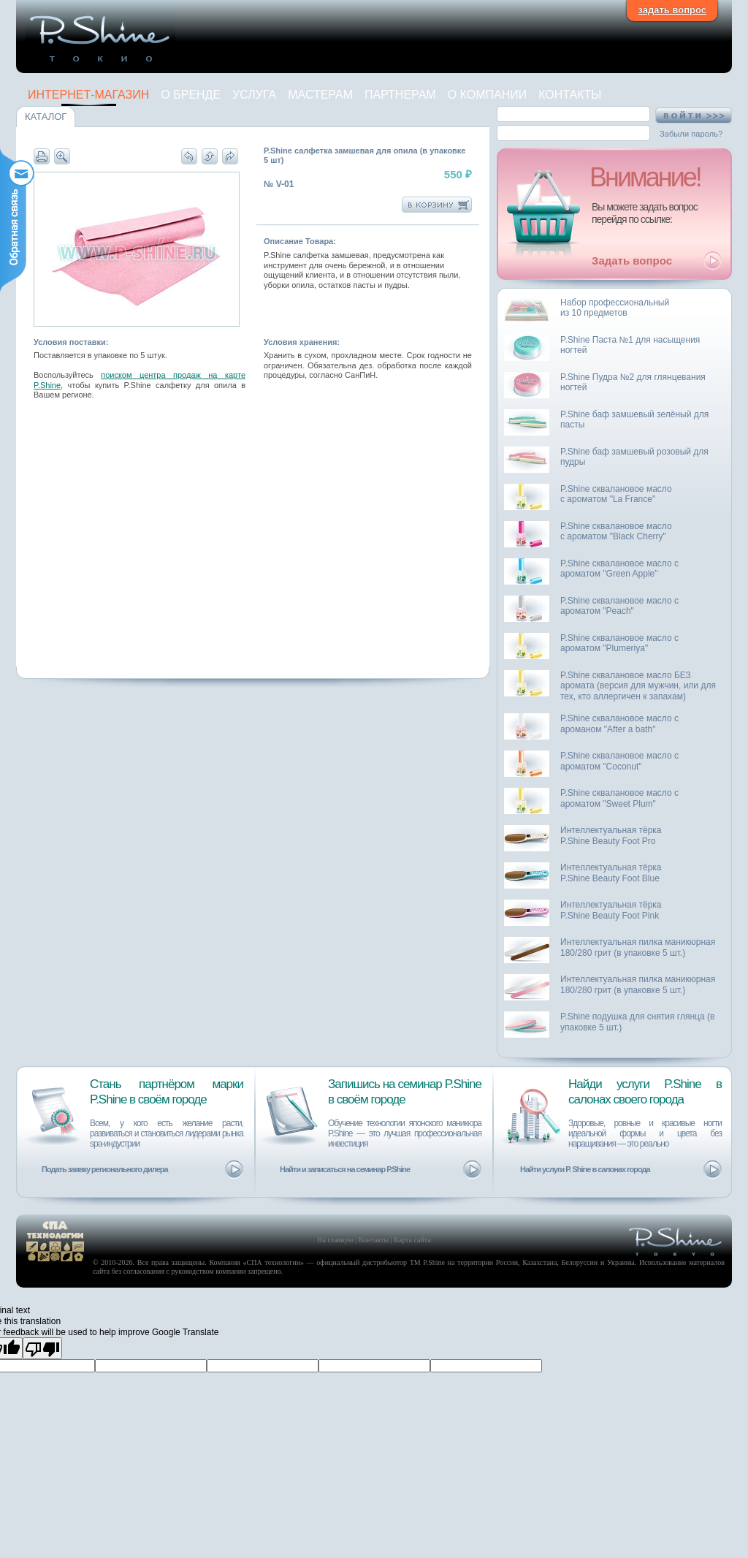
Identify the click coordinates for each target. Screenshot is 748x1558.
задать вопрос (672, 9)
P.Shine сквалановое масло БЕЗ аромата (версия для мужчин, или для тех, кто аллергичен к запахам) (638, 686)
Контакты (569, 94)
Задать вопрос (632, 260)
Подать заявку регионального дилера (105, 1169)
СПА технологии (273, 1262)
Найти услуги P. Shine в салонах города (585, 1169)
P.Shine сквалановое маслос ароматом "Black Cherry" (616, 531)
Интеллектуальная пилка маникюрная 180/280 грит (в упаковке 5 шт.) (637, 947)
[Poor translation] (42, 1348)
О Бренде (191, 94)
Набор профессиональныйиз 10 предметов (614, 308)
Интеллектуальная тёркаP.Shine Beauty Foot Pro (611, 835)
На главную (335, 1240)
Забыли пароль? (691, 133)
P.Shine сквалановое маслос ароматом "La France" (616, 494)
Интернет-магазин (88, 94)
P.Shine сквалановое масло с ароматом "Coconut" (619, 761)
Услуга (254, 94)
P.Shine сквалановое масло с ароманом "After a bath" (619, 723)
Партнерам (400, 94)
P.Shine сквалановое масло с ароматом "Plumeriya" (619, 643)
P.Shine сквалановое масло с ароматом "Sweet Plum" (619, 798)
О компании (487, 94)
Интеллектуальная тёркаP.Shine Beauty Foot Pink (611, 910)
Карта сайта (412, 1240)
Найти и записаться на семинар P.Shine (345, 1169)
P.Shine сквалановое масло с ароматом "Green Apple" (619, 569)
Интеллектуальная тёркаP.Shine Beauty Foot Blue (611, 873)
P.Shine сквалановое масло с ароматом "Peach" (619, 606)
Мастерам (320, 94)
